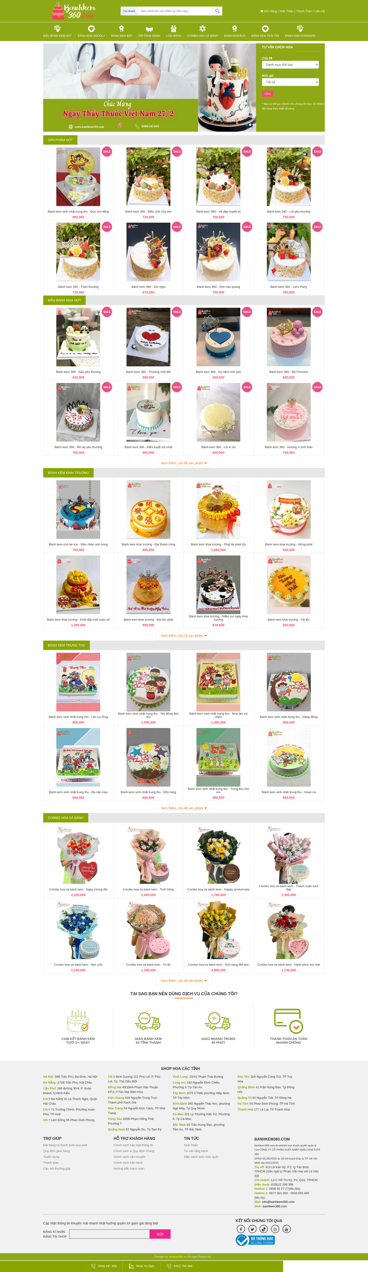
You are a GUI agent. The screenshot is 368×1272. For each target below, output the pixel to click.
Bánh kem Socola (91, 31)
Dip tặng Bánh (149, 31)
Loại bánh (173, 31)
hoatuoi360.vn (178, 1256)
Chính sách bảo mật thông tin (133, 1145)
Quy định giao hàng (56, 1151)
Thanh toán (303, 11)
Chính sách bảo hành (128, 1162)
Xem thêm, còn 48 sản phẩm (182, 981)
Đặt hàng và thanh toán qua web (65, 1145)
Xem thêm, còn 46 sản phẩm (182, 808)
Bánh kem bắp (121, 31)
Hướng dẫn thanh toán (129, 1168)
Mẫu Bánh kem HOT (57, 31)
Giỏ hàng (266, 11)
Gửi (160, 1234)
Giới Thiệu (285, 11)
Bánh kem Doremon (300, 31)
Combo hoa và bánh (202, 31)
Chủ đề (267, 58)
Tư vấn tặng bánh (196, 1151)
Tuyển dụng (51, 1157)
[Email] (120, 1234)
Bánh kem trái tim (265, 31)
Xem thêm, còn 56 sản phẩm (182, 463)
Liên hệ (319, 11)
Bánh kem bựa (234, 31)
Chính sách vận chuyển (129, 1157)
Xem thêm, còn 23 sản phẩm (182, 636)
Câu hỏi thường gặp (57, 1168)
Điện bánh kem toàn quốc (201, 1157)
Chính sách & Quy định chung (134, 1151)
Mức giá (267, 75)
